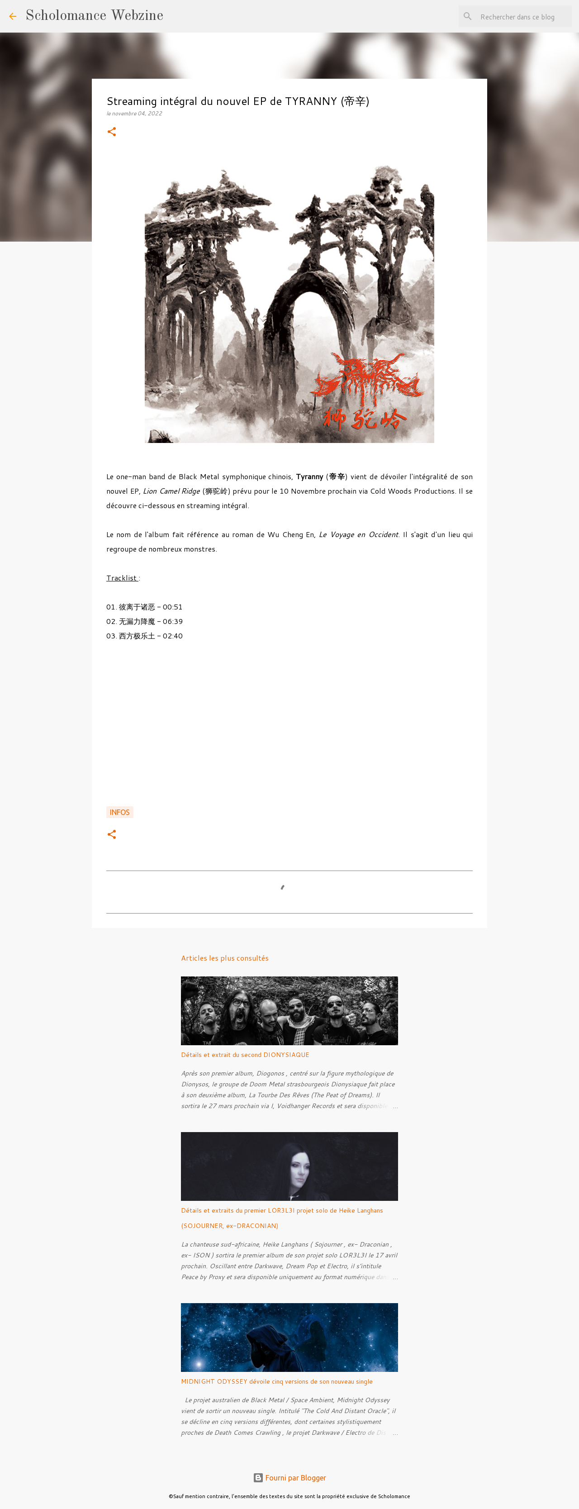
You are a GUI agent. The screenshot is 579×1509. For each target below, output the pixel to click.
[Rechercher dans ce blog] (524, 16)
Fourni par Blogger (289, 1478)
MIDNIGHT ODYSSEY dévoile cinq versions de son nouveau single (277, 1381)
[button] (111, 132)
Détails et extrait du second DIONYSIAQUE (245, 1054)
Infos (120, 812)
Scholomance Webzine (94, 16)
